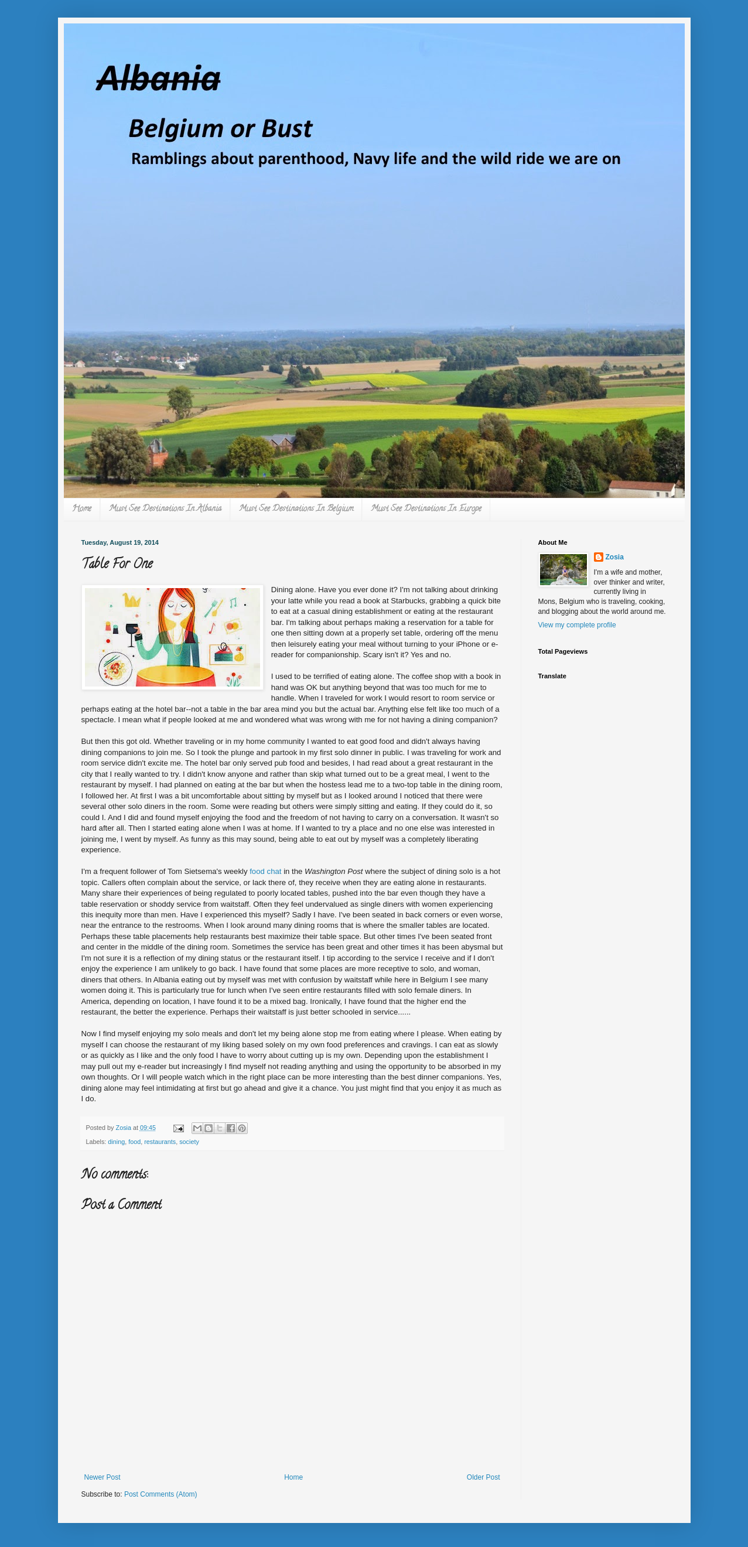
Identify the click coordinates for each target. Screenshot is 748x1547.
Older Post (483, 1477)
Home (81, 509)
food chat (265, 871)
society (189, 1141)
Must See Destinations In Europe (426, 509)
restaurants (160, 1141)
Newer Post (102, 1477)
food (134, 1141)
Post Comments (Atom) (160, 1494)
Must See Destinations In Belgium (296, 509)
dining (116, 1141)
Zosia (615, 557)
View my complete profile (577, 625)
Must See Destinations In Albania (165, 509)
